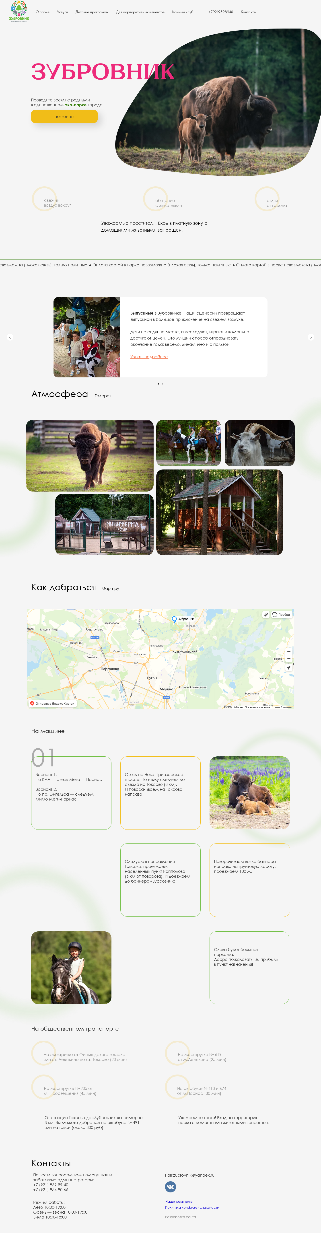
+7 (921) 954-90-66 (50, 1189)
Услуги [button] (62, 12)
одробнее (157, 356)
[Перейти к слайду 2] (162, 384)
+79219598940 (220, 12)
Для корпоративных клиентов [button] (140, 12)
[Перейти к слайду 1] (158, 384)
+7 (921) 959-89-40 (50, 1184)
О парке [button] (42, 12)
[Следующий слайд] (311, 337)
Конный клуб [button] (182, 12)
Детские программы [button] (92, 12)
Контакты (248, 12)
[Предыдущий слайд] (10, 337)
